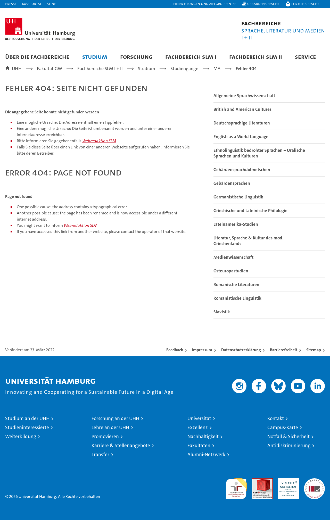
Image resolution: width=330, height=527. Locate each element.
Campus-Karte (282, 434)
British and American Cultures (242, 116)
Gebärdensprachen (231, 190)
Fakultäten (198, 452)
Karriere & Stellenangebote (121, 452)
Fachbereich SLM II (255, 56)
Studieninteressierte (27, 434)
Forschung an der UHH (115, 425)
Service (305, 56)
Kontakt (275, 425)
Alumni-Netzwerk (206, 461)
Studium (94, 56)
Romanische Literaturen (236, 292)
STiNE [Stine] (51, 3)
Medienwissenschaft (233, 264)
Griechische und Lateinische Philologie (250, 218)
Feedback (174, 357)
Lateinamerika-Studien (235, 231)
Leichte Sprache (305, 3)
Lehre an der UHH (110, 434)
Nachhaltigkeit (203, 443)
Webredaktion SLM (99, 148)
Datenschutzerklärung (241, 357)
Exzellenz (197, 434)
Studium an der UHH (27, 425)
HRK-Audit (287, 488)
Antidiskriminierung (288, 452)
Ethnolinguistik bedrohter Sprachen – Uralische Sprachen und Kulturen (259, 160)
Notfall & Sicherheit (288, 443)
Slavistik (221, 319)
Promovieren (105, 443)
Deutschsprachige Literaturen (241, 130)
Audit (257, 488)
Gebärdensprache (263, 3)
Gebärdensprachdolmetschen (241, 177)
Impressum (202, 357)
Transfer (100, 461)
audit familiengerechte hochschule (236, 494)
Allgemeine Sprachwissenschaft (244, 103)
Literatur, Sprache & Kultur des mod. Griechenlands (248, 248)
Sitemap (313, 357)
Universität (199, 425)
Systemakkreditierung (314, 488)
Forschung (136, 56)
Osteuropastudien (230, 278)
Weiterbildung (20, 443)
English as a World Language (240, 144)
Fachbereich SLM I (190, 56)
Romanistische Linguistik (237, 305)
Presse (10, 3)
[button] (204, 4)
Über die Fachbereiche (37, 56)
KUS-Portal (32, 3)
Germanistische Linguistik (238, 204)
